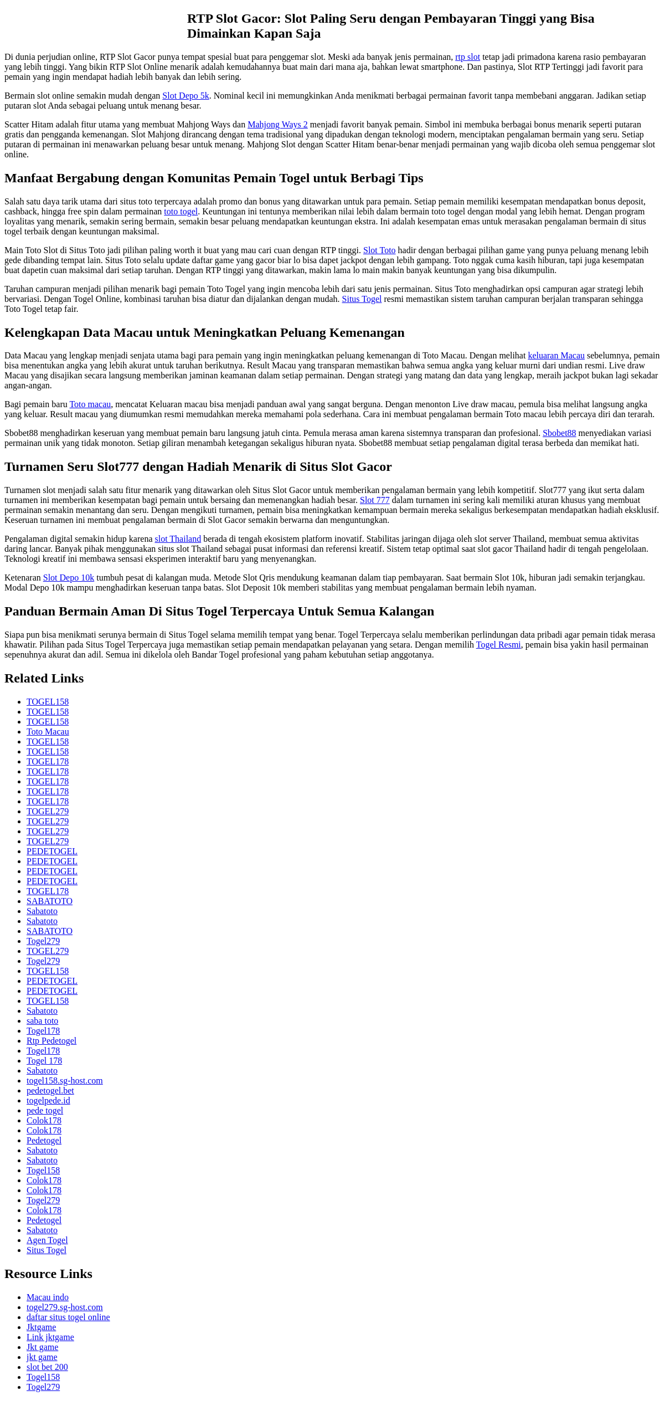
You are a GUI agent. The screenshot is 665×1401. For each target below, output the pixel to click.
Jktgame (41, 1327)
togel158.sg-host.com (65, 1080)
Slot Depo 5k (185, 95)
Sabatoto (42, 911)
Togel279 (43, 941)
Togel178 (43, 1030)
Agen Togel (47, 1240)
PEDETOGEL (52, 851)
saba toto (42, 1020)
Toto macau (90, 404)
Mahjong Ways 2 (278, 124)
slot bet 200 (47, 1367)
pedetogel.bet (50, 1090)
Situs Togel (362, 299)
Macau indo (48, 1297)
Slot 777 (375, 500)
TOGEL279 (48, 811)
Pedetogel (44, 1140)
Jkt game (42, 1347)
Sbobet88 (559, 433)
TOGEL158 (48, 701)
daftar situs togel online (68, 1317)
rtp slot (467, 56)
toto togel (181, 211)
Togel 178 (44, 1060)
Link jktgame (50, 1337)
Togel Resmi (498, 644)
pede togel (45, 1110)
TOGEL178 (48, 761)
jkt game (42, 1357)
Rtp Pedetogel (51, 1040)
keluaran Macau (556, 355)
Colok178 (44, 1120)
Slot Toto (379, 250)
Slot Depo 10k (68, 577)
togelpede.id (48, 1100)
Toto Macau (48, 731)
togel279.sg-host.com (65, 1307)
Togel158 (43, 1170)
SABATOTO (50, 901)
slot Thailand (177, 538)
